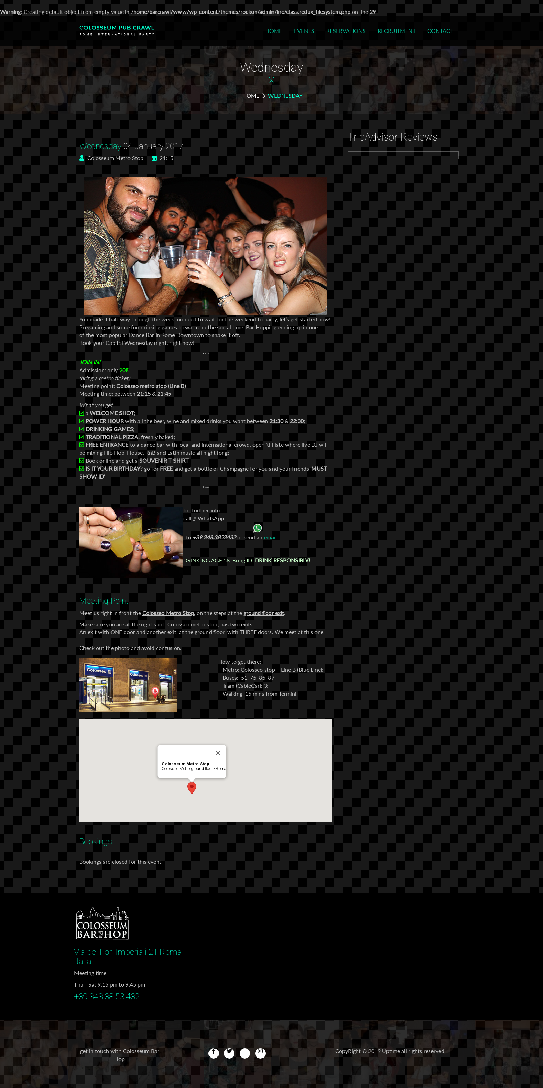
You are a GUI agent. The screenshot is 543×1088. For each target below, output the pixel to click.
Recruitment (396, 30)
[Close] (218, 753)
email (270, 537)
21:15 (162, 157)
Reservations (346, 30)
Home (273, 30)
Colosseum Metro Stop (111, 157)
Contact (440, 30)
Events (304, 30)
